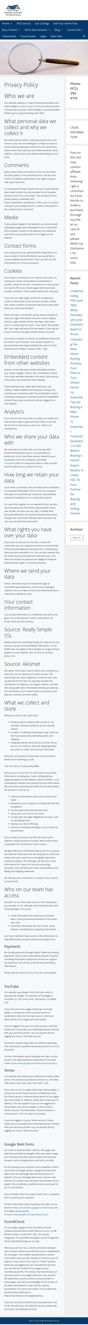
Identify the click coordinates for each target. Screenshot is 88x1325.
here (13, 655)
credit (56, 779)
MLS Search (24, 23)
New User (56, 36)
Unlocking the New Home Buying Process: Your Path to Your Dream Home (76, 363)
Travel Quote (28, 36)
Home (8, 23)
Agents (29, 452)
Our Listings (42, 23)
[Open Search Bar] (84, 36)
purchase (19, 772)
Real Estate (27, 106)
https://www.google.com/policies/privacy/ (27, 1214)
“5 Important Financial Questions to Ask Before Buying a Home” (76, 441)
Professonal (39, 106)
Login (43, 36)
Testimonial (9, 36)
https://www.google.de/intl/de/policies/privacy (34, 1063)
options (8, 325)
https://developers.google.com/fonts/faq (33, 1207)
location (42, 227)
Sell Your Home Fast (65, 23)
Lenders (18, 456)
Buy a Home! (12, 30)
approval (46, 202)
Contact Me (76, 30)
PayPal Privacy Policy (29, 972)
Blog (60, 30)
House (46, 1230)
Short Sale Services (38, 30)
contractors (10, 463)
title (23, 459)
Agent (14, 113)
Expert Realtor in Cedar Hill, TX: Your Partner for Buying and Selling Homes (77, 489)
